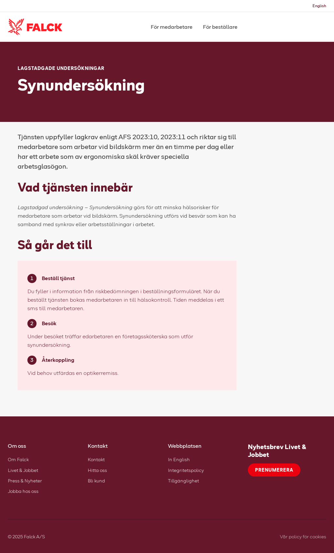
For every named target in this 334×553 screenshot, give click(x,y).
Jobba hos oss (23, 491)
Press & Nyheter (25, 481)
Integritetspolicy (186, 470)
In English (179, 459)
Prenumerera (274, 470)
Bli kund (96, 481)
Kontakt (96, 459)
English (319, 5)
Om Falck (18, 459)
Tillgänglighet (183, 481)
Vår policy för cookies (303, 536)
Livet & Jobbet (23, 470)
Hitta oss (97, 470)
